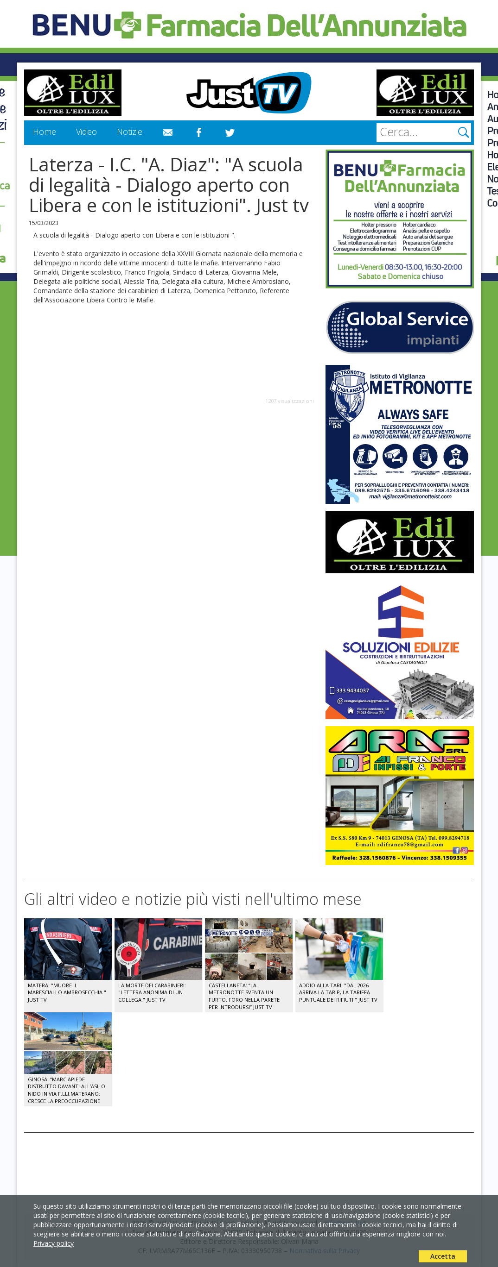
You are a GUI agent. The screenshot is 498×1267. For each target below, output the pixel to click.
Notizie (129, 131)
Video (86, 131)
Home (44, 131)
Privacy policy (53, 1243)
